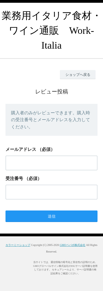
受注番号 (14, 178)
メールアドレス (20, 149)
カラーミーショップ (17, 244)
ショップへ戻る (77, 75)
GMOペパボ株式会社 (72, 244)
